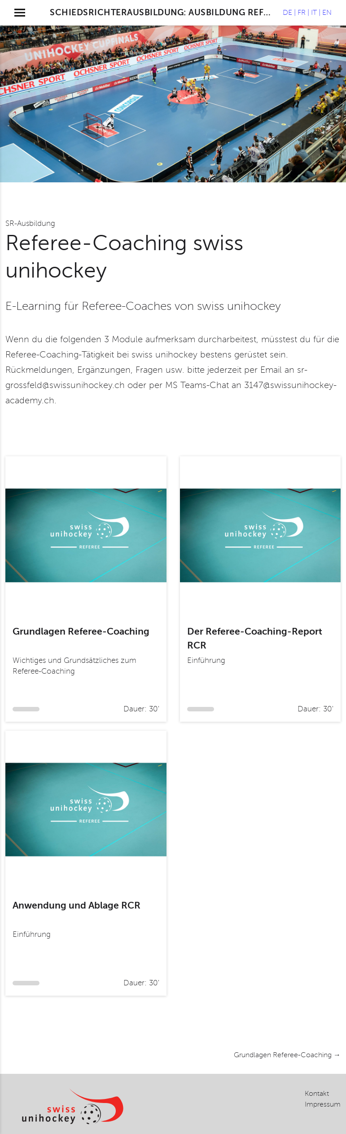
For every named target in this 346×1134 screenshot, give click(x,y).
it (314, 13)
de (287, 13)
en (327, 13)
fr (302, 13)
